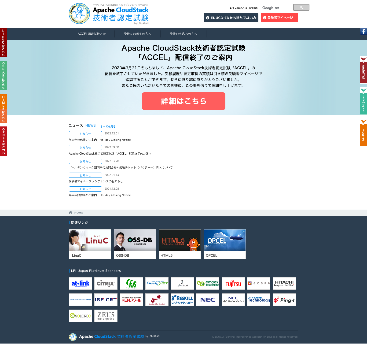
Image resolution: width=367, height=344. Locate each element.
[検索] (276, 8)
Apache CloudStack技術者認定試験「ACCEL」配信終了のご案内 (110, 153)
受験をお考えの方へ (137, 34)
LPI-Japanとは (238, 8)
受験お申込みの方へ (183, 34)
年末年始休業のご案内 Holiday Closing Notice (100, 140)
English (253, 8)
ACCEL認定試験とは (92, 34)
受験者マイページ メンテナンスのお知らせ (96, 181)
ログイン (279, 17)
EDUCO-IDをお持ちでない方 (231, 17)
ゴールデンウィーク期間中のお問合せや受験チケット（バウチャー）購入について (121, 167)
